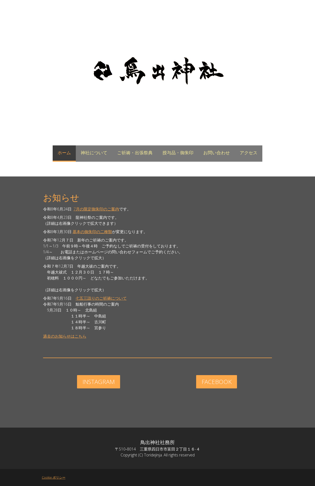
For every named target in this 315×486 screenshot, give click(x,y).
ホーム (64, 152)
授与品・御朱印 (177, 152)
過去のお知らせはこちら (62, 336)
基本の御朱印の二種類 (90, 231)
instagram (97, 382)
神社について (94, 152)
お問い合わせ (216, 152)
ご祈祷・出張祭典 (135, 152)
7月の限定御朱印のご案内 (94, 209)
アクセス (248, 152)
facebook (218, 382)
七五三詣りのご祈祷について (98, 298)
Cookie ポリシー (51, 477)
